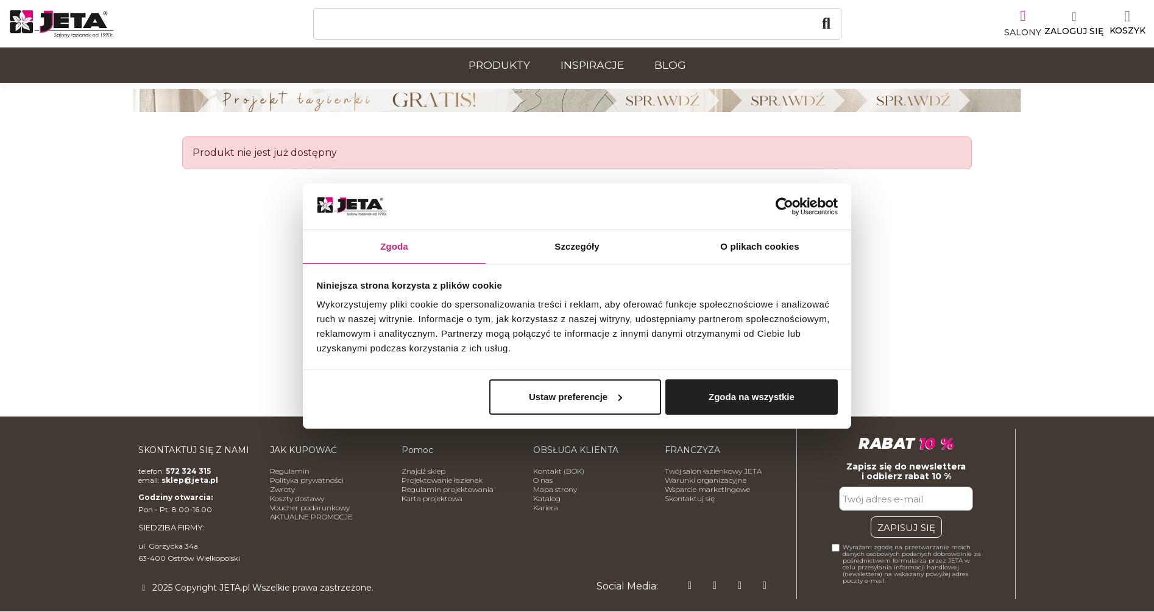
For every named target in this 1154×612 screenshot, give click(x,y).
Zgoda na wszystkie (752, 397)
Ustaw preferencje (575, 397)
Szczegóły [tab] (576, 246)
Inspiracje (592, 64)
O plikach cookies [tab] (759, 246)
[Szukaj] (577, 24)
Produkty (499, 64)
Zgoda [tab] (394, 246)
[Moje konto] (1067, 23)
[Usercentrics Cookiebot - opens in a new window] (784, 206)
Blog (670, 64)
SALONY (1016, 31)
